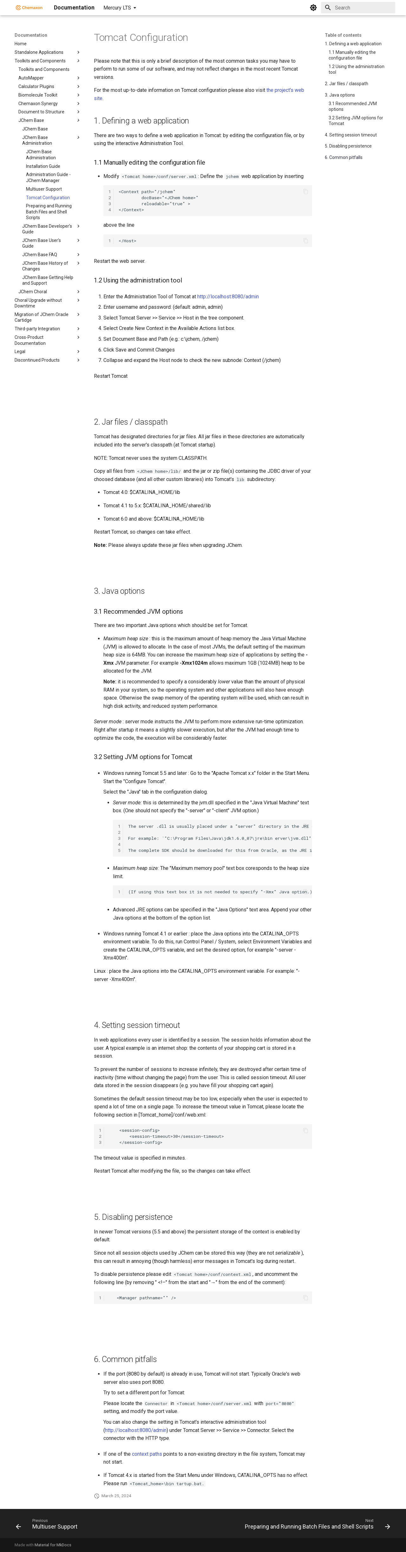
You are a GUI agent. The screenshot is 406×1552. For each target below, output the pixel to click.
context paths (147, 1454)
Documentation (31, 35)
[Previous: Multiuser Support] (48, 1525)
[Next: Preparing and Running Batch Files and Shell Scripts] (316, 1525)
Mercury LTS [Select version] (117, 8)
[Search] (358, 7)
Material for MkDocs (53, 1544)
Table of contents (343, 35)
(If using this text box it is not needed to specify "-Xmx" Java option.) (220, 892)
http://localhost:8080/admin (228, 297)
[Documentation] (29, 7)
